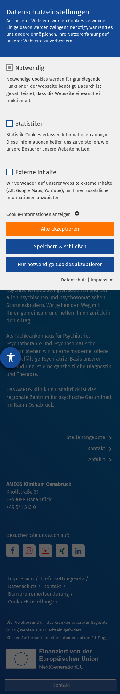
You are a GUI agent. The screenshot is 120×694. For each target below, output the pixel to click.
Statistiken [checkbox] (29, 123)
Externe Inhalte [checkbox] (35, 172)
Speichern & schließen (60, 246)
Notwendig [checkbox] (29, 67)
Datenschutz (73, 280)
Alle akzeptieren (60, 229)
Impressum (102, 280)
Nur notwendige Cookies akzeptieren (60, 264)
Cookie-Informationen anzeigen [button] (42, 214)
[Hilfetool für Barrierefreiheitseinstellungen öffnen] (10, 357)
